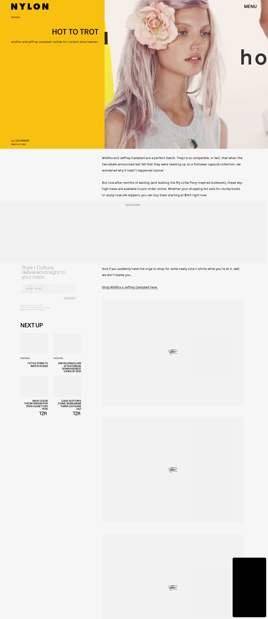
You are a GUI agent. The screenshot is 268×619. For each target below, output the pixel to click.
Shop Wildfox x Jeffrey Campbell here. (130, 287)
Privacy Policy (39, 312)
